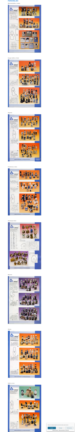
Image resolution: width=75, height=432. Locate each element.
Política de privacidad (62, 430)
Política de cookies (55, 430)
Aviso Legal (67, 430)
